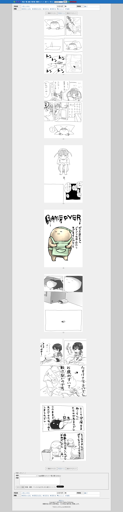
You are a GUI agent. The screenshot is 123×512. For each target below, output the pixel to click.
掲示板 (33, 2)
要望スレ (61, 502)
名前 (17, 475)
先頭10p (46, 9)
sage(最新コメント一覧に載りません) (50, 476)
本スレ (52, 2)
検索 (65, 1)
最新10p (53, 9)
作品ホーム (61, 13)
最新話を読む (37, 9)
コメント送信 (20, 488)
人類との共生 (26, 6)
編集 (67, 9)
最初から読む (26, 9)
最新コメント (40, 2)
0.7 (86, 6)
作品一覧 (24, 2)
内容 (17, 478)
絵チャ (47, 2)
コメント (60, 9)
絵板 (29, 2)
